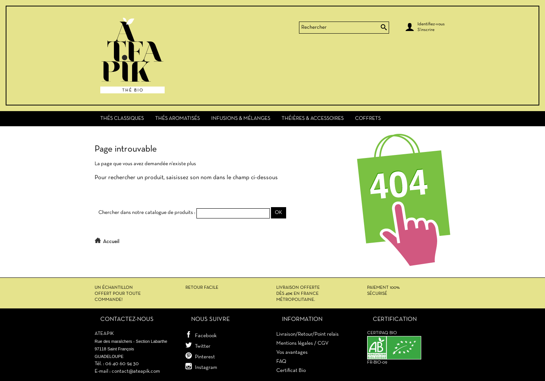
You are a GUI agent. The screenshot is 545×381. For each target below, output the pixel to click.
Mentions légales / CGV (302, 343)
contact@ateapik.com (136, 371)
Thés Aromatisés (177, 118)
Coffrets (368, 118)
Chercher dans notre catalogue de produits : (146, 212)
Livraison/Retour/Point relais (307, 334)
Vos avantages (292, 352)
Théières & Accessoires (313, 118)
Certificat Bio (291, 370)
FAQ (281, 361)
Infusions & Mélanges (240, 118)
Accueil (111, 241)
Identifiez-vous (431, 24)
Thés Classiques (122, 118)
